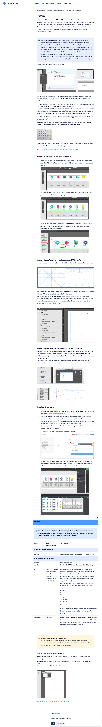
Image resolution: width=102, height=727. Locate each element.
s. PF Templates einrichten (57, 414)
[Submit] (77, 3)
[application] (101, 726)
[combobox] (87, 3)
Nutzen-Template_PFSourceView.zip (47, 149)
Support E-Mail (67, 3)
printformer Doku (13, 3)
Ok (53, 723)
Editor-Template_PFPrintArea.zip (68, 149)
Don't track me (60, 723)
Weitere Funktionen (59, 10)
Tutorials (37, 3)
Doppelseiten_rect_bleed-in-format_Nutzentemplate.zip (53, 701)
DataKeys (59, 3)
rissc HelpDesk (50, 3)
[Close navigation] (26, 11)
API (43, 3)
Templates (49, 10)
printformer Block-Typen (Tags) (73, 10)
